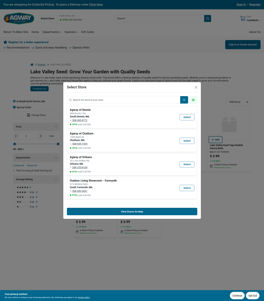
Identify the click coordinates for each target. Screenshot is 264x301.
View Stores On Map (132, 211)
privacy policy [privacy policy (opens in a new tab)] (84, 297)
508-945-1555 (79, 143)
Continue (237, 295)
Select (187, 117)
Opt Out (252, 295)
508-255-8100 (79, 167)
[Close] (196, 87)
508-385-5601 (79, 191)
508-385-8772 (79, 120)
